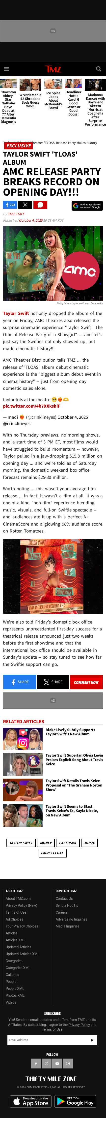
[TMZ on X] (47, 1063)
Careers (62, 912)
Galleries (12, 975)
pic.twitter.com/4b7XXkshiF (31, 406)
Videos (11, 1002)
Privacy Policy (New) (21, 905)
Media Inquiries (67, 926)
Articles (12, 933)
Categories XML (18, 968)
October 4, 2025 (31, 220)
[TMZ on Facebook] (36, 1063)
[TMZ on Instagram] (68, 1063)
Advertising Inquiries (71, 919)
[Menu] (7, 69)
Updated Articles (18, 947)
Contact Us (64, 899)
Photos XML (15, 995)
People (11, 982)
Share (19, 682)
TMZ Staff (16, 213)
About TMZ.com (18, 899)
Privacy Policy (79, 1025)
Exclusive (68, 842)
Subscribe (92, 1040)
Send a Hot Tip (67, 905)
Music (89, 842)
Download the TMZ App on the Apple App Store (31, 1101)
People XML (15, 989)
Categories (14, 961)
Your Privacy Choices (22, 926)
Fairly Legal (52, 853)
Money (46, 842)
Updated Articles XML (22, 954)
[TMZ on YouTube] (57, 1063)
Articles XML (16, 940)
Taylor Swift (20, 842)
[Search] (99, 69)
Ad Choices (14, 919)
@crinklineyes (16, 423)
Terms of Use (16, 912)
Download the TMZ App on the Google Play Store (75, 1101)
